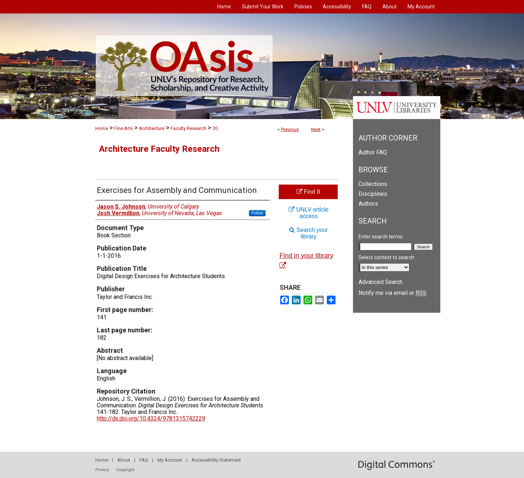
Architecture (151, 128)
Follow (257, 213)
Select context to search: (386, 257)
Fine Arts (123, 128)
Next (316, 129)
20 (215, 128)
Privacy (102, 469)
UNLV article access (308, 212)
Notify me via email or (392, 292)
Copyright (125, 469)
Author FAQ (372, 152)
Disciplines (372, 193)
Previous (290, 129)
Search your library (308, 233)
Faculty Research (188, 128)
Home (101, 128)
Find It (308, 192)
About (123, 460)
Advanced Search (380, 281)
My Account (169, 460)
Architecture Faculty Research (159, 149)
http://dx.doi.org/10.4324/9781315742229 (151, 418)
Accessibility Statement (216, 460)
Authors (368, 203)
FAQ (143, 460)
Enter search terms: (381, 237)
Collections (372, 184)
